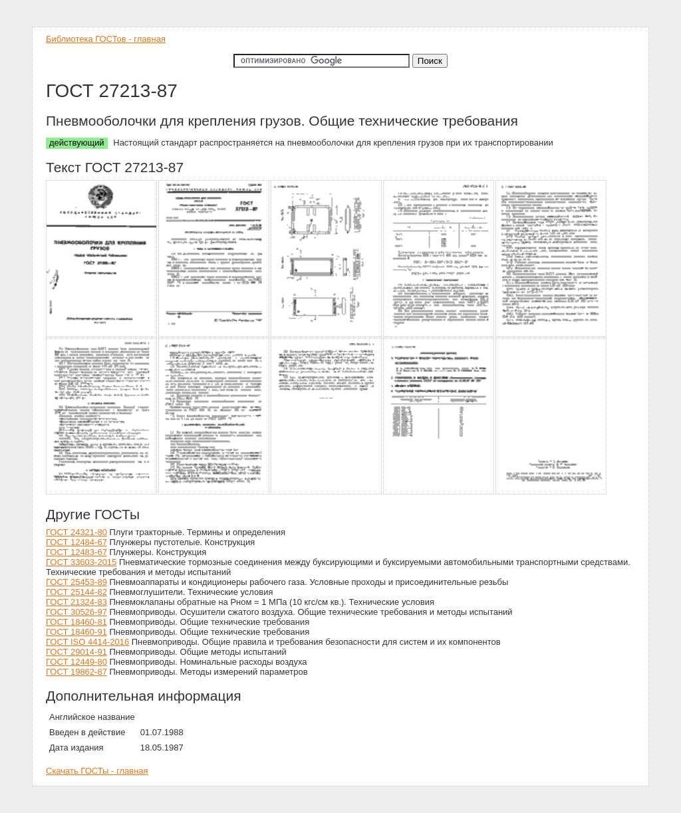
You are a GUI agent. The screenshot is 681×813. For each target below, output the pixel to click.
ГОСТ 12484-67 (76, 542)
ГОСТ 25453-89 (76, 582)
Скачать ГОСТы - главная (97, 771)
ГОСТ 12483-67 (76, 552)
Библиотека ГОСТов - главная (106, 39)
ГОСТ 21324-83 (76, 602)
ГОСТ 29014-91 (76, 652)
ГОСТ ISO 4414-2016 (87, 642)
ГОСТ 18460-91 (76, 632)
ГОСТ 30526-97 (76, 612)
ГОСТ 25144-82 (76, 592)
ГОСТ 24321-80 (76, 532)
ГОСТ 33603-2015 (81, 562)
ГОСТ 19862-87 (76, 672)
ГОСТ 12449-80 (76, 662)
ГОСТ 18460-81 (76, 622)
